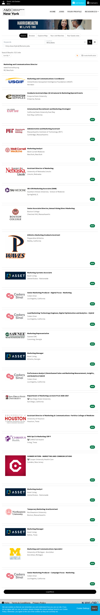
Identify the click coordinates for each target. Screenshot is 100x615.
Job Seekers (78, 2)
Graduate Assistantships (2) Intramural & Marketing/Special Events (55, 93)
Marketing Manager (35, 353)
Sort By (5, 55)
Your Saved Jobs (73, 35)
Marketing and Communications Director (20, 64)
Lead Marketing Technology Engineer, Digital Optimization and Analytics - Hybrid (60, 313)
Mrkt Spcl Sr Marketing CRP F (39, 436)
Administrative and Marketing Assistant (43, 129)
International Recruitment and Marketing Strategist (49, 109)
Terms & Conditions (21, 602)
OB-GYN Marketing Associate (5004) (42, 188)
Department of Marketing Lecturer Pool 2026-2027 (48, 396)
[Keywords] (24, 42)
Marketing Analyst (34, 148)
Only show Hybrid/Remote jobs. (17, 46)
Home (53, 11)
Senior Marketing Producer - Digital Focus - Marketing (49, 292)
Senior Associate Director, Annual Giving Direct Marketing (51, 208)
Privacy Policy (39, 602)
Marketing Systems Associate (39, 272)
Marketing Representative (38, 333)
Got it (94, 608)
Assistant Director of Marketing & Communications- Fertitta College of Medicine (60, 415)
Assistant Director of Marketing (40, 168)
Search (23, 35)
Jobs (61, 11)
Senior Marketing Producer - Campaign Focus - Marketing (50, 572)
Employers (92, 2)
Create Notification (89, 55)
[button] (94, 42)
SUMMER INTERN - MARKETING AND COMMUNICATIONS (49, 456)
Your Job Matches (57, 35)
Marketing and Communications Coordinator (45, 78)
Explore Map (43, 35)
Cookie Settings (83, 608)
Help (5, 602)
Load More (50, 592)
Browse (32, 35)
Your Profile (74, 11)
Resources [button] (91, 11)
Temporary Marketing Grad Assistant (42, 509)
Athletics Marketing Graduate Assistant (43, 235)
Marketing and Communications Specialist (44, 549)
